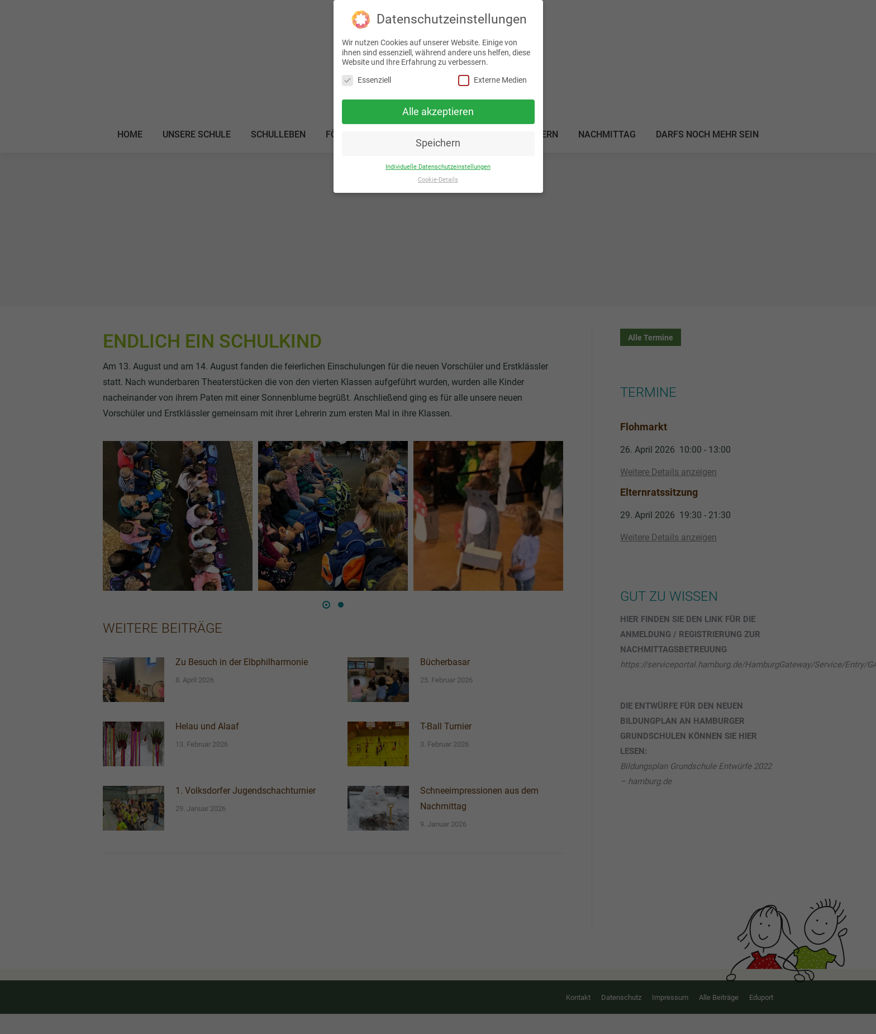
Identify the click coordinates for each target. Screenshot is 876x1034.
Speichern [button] (438, 143)
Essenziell (366, 80)
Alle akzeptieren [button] (438, 111)
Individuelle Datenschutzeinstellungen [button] (438, 166)
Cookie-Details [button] (438, 179)
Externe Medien (492, 80)
